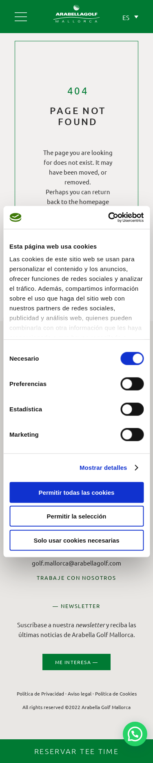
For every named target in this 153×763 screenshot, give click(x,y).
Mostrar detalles (103, 467)
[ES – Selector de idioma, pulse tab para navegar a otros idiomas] (128, 16)
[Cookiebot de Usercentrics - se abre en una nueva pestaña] (109, 217)
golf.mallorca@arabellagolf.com (76, 563)
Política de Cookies (116, 693)
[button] (135, 734)
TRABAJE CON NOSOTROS (76, 577)
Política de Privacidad (40, 693)
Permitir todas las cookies (77, 492)
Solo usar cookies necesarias (76, 539)
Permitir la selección (76, 516)
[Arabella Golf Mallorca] (21, 14)
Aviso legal (79, 693)
